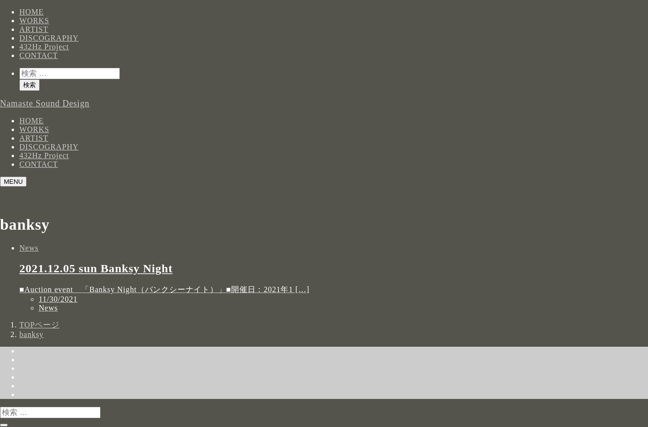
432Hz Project (44, 47)
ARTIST (33, 29)
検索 (29, 84)
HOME (31, 12)
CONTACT (38, 55)
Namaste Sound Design (44, 103)
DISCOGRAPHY (49, 38)
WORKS (34, 20)
